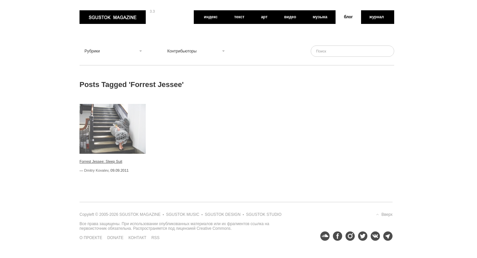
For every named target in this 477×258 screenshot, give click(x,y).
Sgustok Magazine (113, 17)
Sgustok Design (222, 214)
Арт (264, 17)
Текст (239, 17)
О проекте (91, 237)
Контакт (137, 237)
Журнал (376, 17)
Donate (115, 237)
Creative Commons (213, 228)
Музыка (320, 17)
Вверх (387, 214)
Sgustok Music (182, 214)
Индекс (211, 17)
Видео (290, 17)
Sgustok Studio (264, 214)
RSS (155, 237)
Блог (348, 17)
